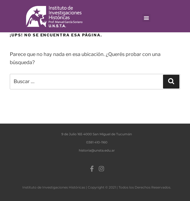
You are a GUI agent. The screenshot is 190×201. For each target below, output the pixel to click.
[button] (146, 18)
